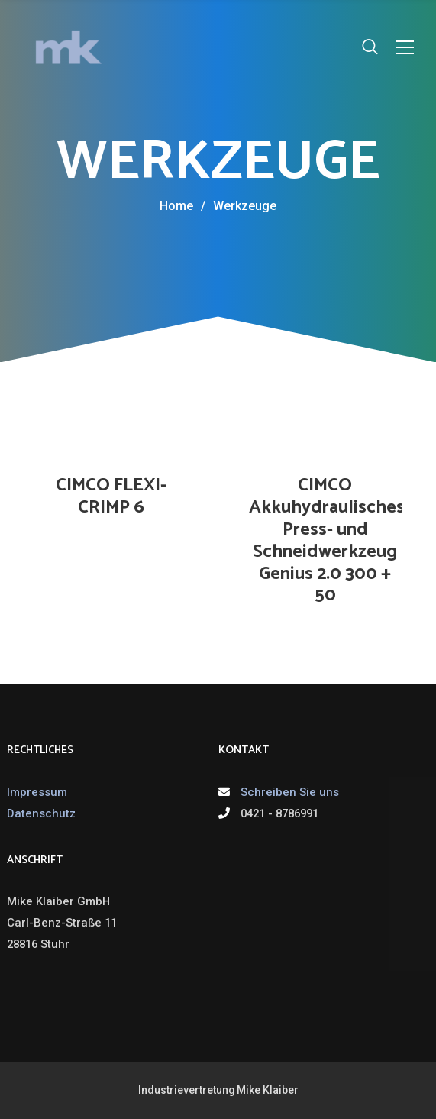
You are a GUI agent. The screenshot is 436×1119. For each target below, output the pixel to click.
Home (176, 206)
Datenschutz (41, 813)
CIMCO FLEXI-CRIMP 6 (111, 496)
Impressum (37, 792)
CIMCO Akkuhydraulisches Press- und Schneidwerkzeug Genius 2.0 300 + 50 (327, 540)
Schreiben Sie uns (290, 792)
